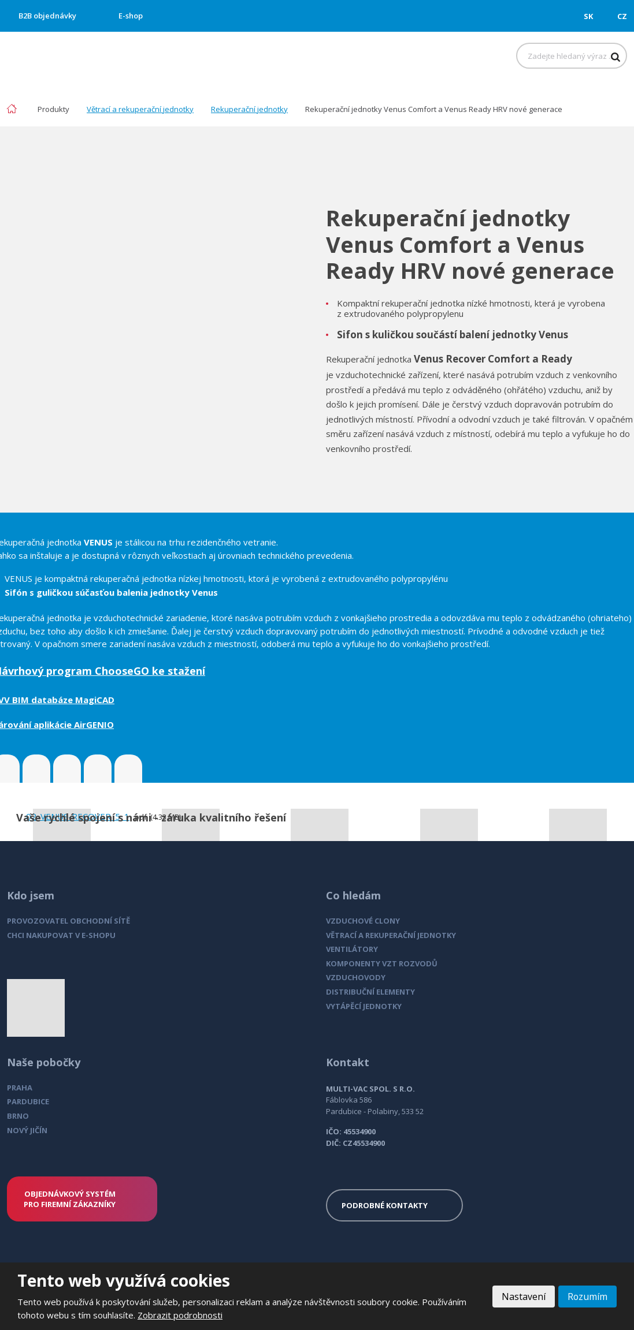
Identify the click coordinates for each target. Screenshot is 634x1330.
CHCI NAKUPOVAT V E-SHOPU (61, 935)
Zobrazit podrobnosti (180, 1315)
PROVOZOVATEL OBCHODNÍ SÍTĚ (68, 921)
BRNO (18, 1116)
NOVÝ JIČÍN (27, 1130)
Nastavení (523, 1296)
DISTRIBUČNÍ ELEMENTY (370, 992)
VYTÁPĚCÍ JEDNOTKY (364, 1006)
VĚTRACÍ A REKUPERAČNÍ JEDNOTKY (391, 935)
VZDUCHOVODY (355, 977)
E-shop (130, 15)
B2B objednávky (47, 15)
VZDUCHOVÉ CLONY (363, 921)
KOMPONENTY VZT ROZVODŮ (382, 963)
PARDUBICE (28, 1101)
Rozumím (587, 1296)
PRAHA (19, 1087)
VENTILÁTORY (352, 949)
